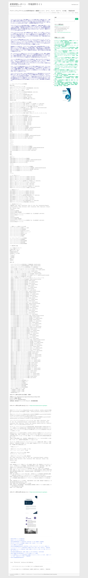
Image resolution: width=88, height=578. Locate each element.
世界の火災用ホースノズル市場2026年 (17, 538)
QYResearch (24, 562)
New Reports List (75, 4)
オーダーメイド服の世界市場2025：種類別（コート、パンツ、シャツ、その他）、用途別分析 (66, 41)
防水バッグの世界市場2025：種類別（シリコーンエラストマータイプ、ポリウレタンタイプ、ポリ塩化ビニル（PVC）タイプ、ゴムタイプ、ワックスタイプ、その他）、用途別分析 (66, 71)
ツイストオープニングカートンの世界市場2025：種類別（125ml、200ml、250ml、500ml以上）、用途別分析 (30, 547)
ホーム (42, 12)
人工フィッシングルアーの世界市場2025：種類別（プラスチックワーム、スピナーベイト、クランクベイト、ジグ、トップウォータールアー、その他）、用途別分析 (66, 58)
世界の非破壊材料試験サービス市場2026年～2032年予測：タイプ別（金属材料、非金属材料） (27, 541)
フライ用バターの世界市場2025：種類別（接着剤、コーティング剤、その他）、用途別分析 (66, 75)
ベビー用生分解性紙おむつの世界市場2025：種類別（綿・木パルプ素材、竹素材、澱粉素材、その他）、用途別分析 (66, 83)
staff (12, 562)
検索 (55, 17)
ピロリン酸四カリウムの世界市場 (17, 544)
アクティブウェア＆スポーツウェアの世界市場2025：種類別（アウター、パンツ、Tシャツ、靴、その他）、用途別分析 (66, 48)
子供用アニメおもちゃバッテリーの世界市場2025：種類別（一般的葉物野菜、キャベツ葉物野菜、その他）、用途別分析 (66, 77)
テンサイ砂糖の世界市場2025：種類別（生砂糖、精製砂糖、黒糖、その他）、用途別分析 (66, 85)
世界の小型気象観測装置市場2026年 (17, 557)
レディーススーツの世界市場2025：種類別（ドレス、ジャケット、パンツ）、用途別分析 (66, 51)
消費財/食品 (31, 562)
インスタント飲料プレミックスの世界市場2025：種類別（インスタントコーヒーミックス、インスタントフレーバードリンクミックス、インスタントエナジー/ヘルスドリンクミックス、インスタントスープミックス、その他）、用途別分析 (66, 66)
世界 (28, 562)
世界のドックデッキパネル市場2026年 (17, 540)
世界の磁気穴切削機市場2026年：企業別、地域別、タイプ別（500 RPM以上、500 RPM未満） (27, 551)
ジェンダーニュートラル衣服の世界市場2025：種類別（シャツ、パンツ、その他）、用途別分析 (66, 43)
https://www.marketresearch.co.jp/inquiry (38, 405)
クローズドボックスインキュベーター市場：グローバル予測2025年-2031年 (27, 566)
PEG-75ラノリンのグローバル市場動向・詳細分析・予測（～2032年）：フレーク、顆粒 (26, 543)
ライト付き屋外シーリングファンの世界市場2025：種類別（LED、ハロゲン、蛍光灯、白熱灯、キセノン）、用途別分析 (66, 62)
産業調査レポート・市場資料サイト (26, 4)
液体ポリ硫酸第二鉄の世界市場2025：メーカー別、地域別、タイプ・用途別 (24, 553)
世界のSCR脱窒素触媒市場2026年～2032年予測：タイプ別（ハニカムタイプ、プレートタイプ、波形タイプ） (30, 546)
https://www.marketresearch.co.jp (63, 32)
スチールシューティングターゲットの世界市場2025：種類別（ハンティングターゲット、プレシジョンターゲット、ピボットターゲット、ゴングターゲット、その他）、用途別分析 (66, 54)
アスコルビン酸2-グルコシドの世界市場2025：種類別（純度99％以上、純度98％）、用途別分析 (30, 570)
